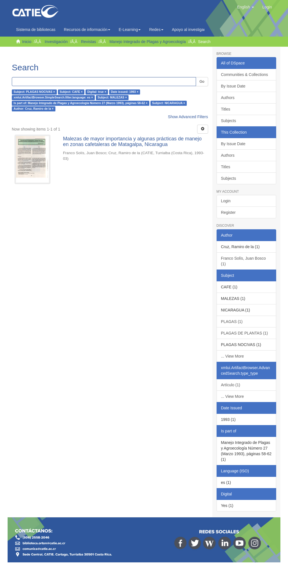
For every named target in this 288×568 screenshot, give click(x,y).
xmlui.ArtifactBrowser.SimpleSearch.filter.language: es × (53, 97)
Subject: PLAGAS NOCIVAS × (34, 92)
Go (201, 81)
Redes (156, 29)
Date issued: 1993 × (124, 92)
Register (228, 212)
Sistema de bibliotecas (35, 29)
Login (226, 201)
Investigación (56, 41)
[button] (245, 7)
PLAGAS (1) (232, 321)
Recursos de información (87, 29)
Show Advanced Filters (188, 117)
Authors (228, 97)
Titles (225, 109)
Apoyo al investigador (192, 29)
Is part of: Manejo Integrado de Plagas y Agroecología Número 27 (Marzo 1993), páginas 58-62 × (80, 103)
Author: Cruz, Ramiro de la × (33, 109)
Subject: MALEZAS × (112, 97)
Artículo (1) (230, 385)
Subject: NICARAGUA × (168, 103)
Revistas (88, 41)
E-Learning (130, 29)
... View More (232, 356)
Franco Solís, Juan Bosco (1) (243, 261)
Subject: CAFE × (71, 92)
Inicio (27, 41)
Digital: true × (96, 92)
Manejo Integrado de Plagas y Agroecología (147, 41)
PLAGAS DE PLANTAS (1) (244, 333)
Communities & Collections (244, 74)
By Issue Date (233, 86)
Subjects (228, 120)
